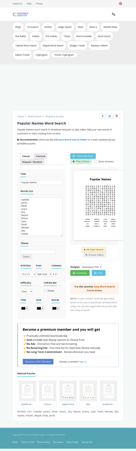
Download (80, 272)
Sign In (82, 361)
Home (15, 442)
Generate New (83, 156)
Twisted (40, 156)
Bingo (18, 26)
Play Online (81, 161)
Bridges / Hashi (77, 45)
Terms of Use (27, 442)
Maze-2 (93, 26)
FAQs (29, 3)
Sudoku (35, 36)
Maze (80, 26)
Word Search (104, 36)
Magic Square (65, 26)
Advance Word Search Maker (70, 139)
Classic (26, 156)
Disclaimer (58, 442)
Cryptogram (41, 54)
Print (98, 272)
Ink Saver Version (93, 249)
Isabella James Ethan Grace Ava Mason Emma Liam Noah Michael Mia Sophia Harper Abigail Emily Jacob (41, 216)
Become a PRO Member (38, 361)
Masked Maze (110, 26)
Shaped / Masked (32, 161)
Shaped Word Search (53, 45)
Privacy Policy (43, 442)
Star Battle (20, 36)
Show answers (106, 161)
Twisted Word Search (26, 45)
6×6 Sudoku (51, 36)
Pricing (39, 3)
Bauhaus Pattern (99, 45)
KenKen (48, 26)
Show (50, 290)
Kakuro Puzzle (22, 54)
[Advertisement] (68, 87)
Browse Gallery (94, 254)
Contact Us (17, 3)
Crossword (32, 26)
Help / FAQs (72, 442)
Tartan (67, 36)
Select (26, 256)
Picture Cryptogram (64, 54)
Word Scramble (84, 36)
